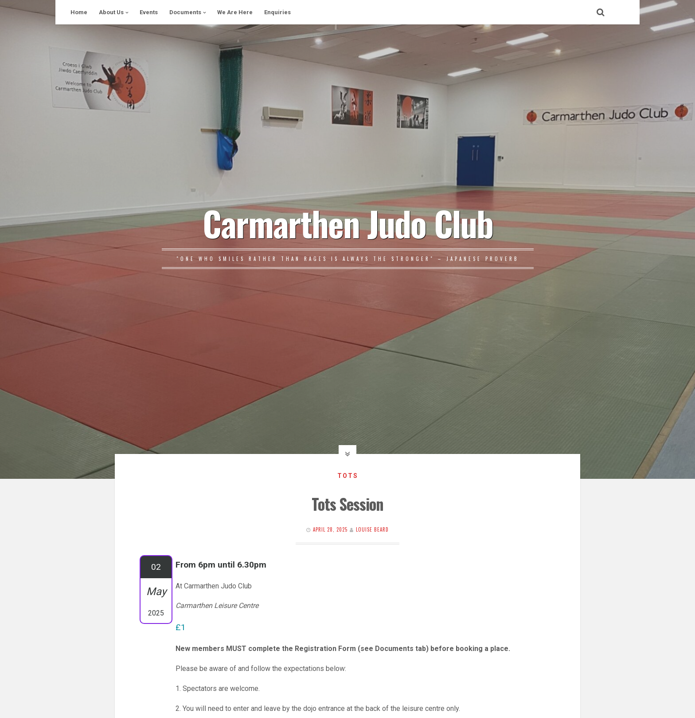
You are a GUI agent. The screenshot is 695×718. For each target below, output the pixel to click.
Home (78, 12)
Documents (185, 12)
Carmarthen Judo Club (348, 222)
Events (149, 12)
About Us (111, 12)
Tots (347, 475)
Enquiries (277, 12)
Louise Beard (372, 529)
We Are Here (235, 12)
